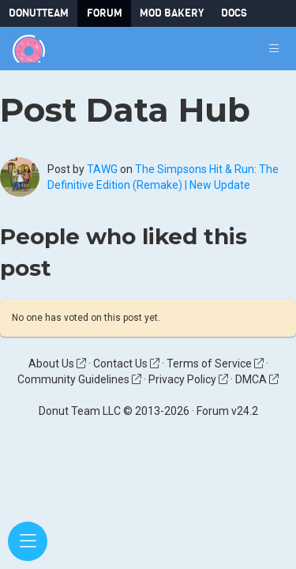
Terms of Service (215, 363)
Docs (234, 13)
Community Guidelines (79, 379)
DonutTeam (39, 13)
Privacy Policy (188, 379)
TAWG (102, 169)
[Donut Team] (29, 48)
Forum (104, 13)
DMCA (257, 379)
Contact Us (126, 363)
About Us (57, 363)
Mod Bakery (172, 13)
